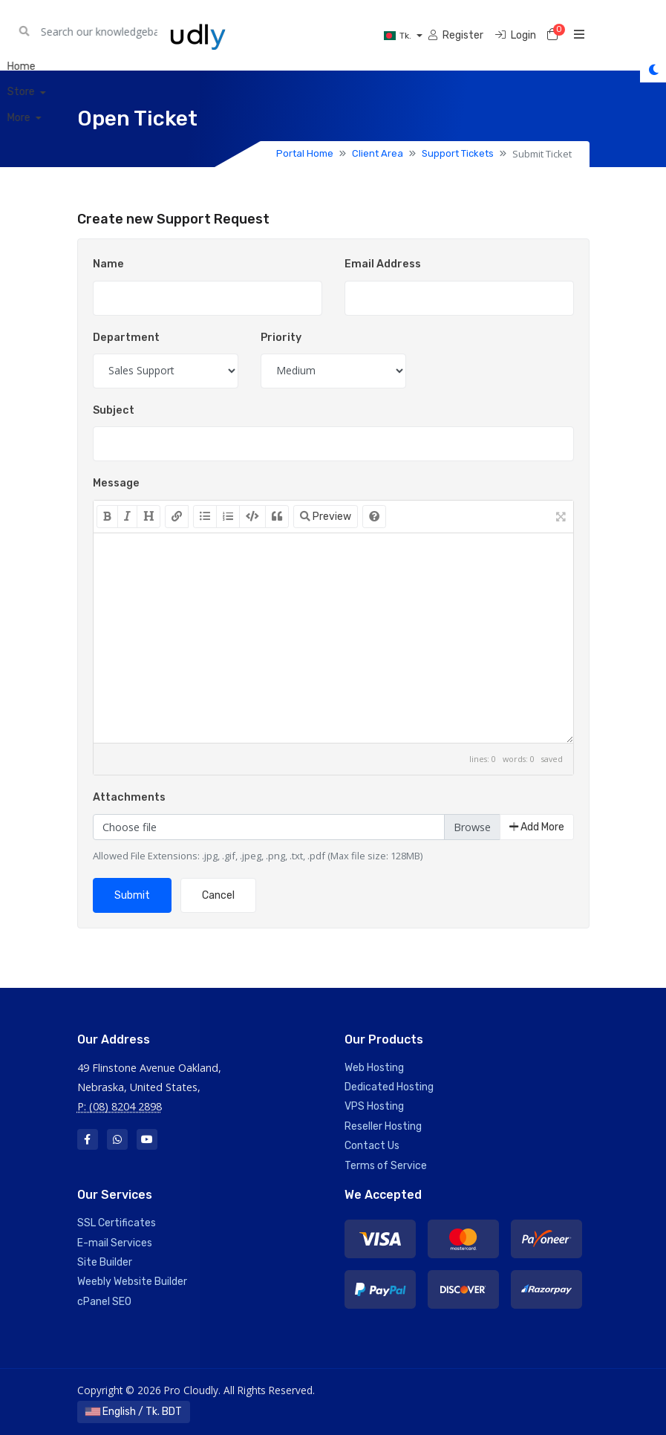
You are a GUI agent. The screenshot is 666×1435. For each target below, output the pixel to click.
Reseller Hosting (383, 1126)
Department (126, 337)
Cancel (218, 895)
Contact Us (372, 1145)
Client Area (377, 153)
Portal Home (304, 153)
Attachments (129, 797)
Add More (536, 827)
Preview (325, 516)
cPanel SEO (104, 1301)
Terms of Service (386, 1165)
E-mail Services (114, 1243)
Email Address (383, 264)
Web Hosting (374, 1067)
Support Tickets (458, 153)
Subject (113, 410)
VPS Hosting (374, 1106)
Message (116, 483)
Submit (132, 895)
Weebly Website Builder (132, 1281)
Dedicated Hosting (389, 1087)
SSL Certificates (116, 1223)
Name (108, 264)
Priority (281, 337)
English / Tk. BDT (133, 1411)
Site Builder (104, 1262)
